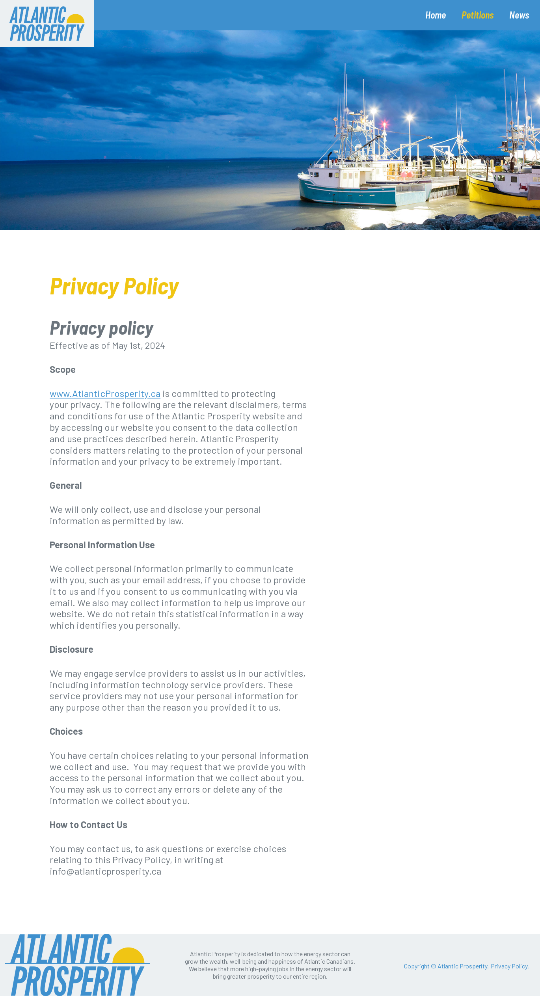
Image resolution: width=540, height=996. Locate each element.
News (519, 14)
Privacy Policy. (510, 966)
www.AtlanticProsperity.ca (105, 393)
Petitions (477, 14)
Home (435, 14)
